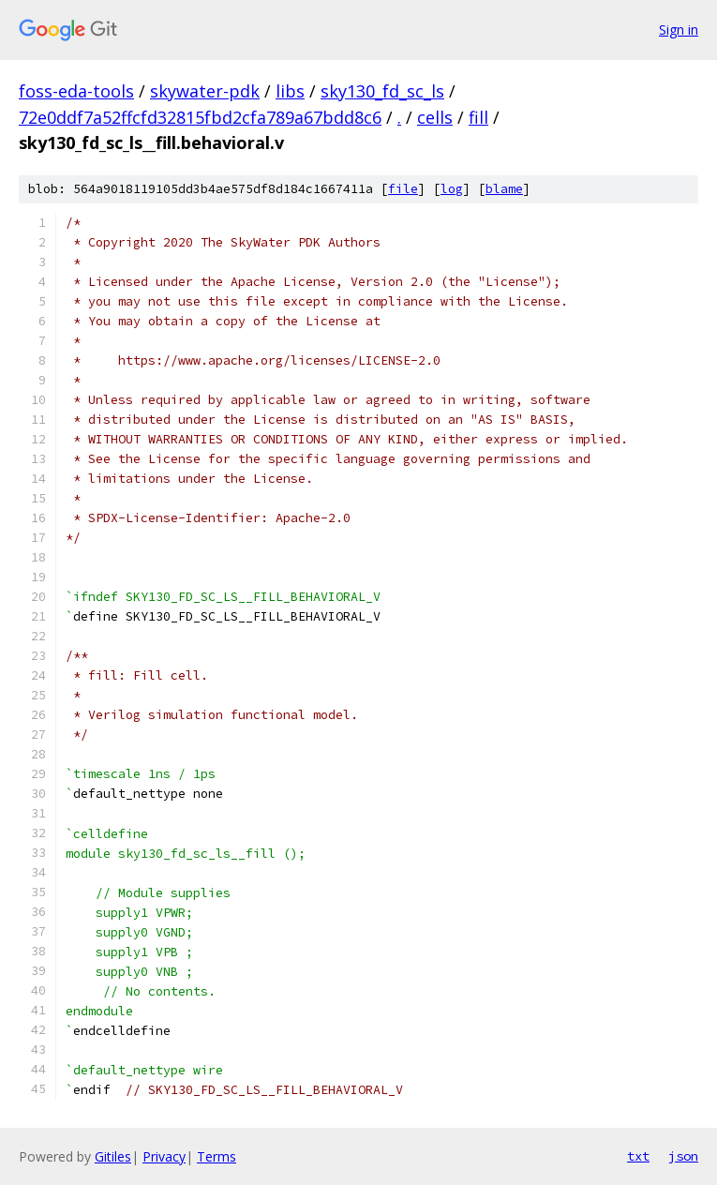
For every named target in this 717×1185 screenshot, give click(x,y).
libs (290, 91)
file (403, 189)
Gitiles (113, 1156)
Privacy (164, 1156)
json (683, 1156)
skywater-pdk (205, 91)
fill (478, 117)
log (452, 189)
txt (638, 1156)
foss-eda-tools (76, 91)
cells (435, 117)
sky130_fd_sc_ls (382, 91)
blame (504, 189)
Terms (216, 1156)
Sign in (678, 29)
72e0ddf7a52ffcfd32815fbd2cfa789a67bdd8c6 (200, 117)
